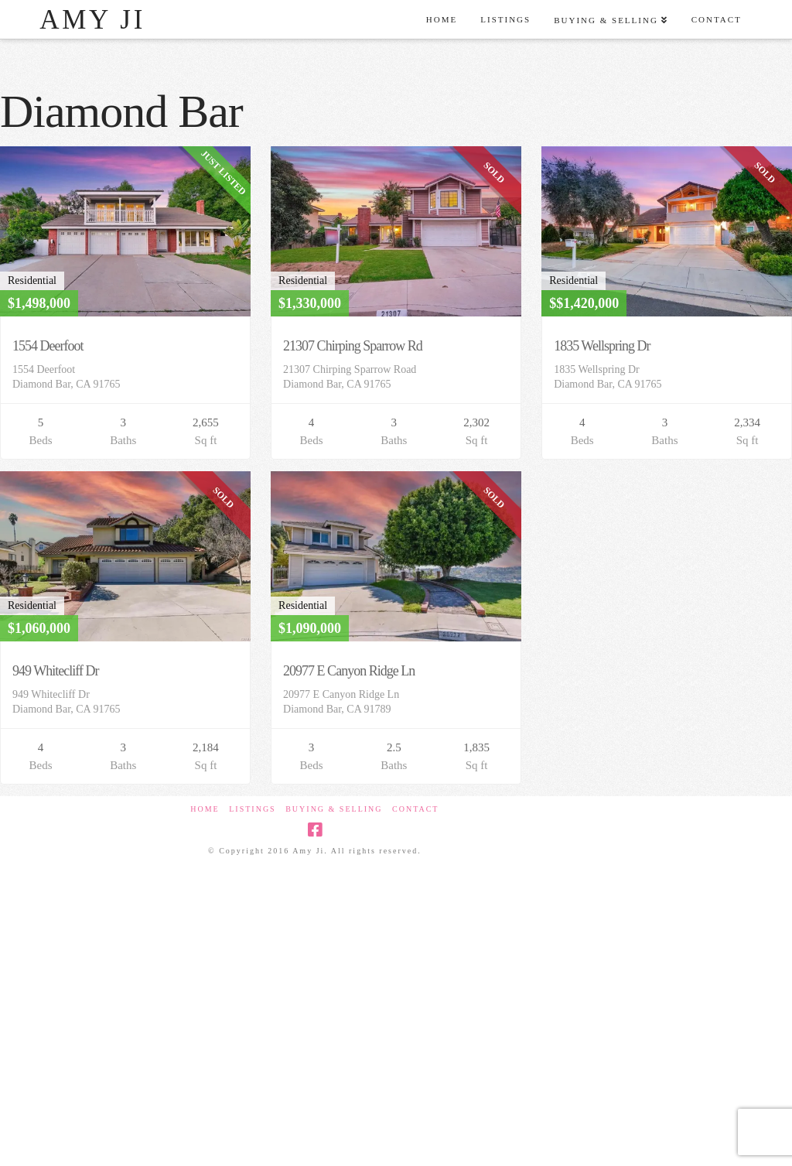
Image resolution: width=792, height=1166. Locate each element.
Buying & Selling (333, 809)
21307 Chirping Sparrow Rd (352, 346)
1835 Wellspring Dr (602, 346)
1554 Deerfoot (48, 346)
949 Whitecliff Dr (55, 671)
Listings (252, 809)
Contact (415, 809)
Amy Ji (92, 19)
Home (204, 809)
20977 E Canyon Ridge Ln (349, 671)
